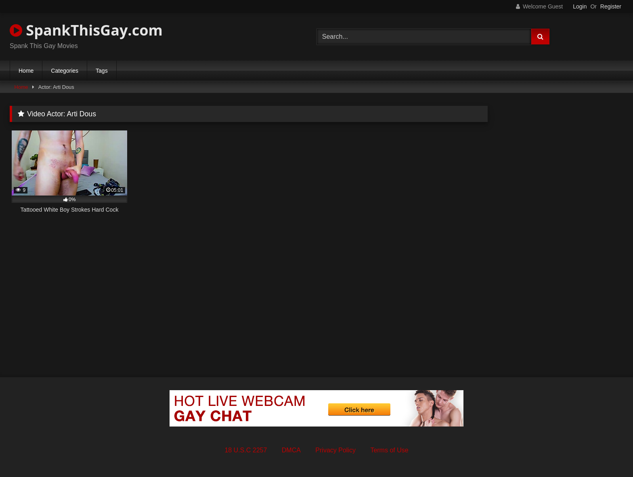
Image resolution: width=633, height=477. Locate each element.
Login (580, 6)
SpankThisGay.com (86, 30)
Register (610, 6)
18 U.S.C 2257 (245, 450)
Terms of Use (389, 450)
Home (26, 70)
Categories (64, 70)
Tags (102, 70)
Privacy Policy (335, 450)
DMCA (291, 450)
